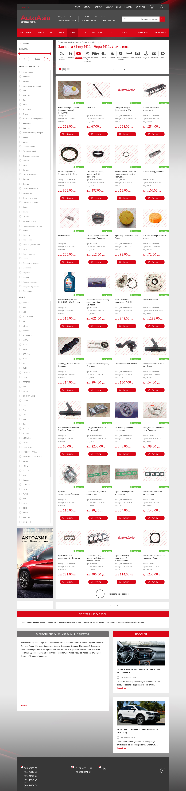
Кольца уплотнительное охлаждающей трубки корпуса (125, 174)
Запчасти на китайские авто (68, 42)
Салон (112, 55)
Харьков (78, 657)
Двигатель (79, 55)
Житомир (39, 650)
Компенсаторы (64, 235)
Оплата (87, 7)
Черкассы (25, 660)
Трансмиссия (129, 55)
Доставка (97, 7)
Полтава (41, 657)
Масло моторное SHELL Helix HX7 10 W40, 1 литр (69, 300)
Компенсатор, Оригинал (153, 171)
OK (47, 59)
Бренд (22, 299)
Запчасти (85, 42)
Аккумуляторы (141, 32)
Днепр (31, 650)
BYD (51, 32)
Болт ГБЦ (91, 107)
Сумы (53, 657)
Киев (23, 653)
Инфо (118, 7)
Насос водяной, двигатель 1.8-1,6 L (124, 300)
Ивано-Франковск (62, 650)
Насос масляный (150, 299)
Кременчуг (30, 653)
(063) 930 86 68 (30, 776)
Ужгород (70, 657)
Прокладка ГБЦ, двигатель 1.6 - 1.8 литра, (69, 558)
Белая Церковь (88, 647)
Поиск (162, 19)
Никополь (25, 657)
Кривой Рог (40, 653)
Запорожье (48, 650)
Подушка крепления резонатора (124, 428)
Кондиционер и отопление (87, 57)
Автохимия (160, 32)
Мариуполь (75, 653)
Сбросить (25, 43)
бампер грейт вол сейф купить (130, 626)
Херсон (86, 657)
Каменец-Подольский (80, 650)
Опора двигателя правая (126, 363)
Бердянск (100, 647)
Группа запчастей (27, 66)
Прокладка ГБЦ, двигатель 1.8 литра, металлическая (96, 558)
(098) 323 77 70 (64, 16)
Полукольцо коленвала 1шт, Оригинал (153, 428)
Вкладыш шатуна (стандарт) (151, 108)
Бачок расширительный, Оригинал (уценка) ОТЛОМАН (68, 110)
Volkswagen (26, 32)
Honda (41, 32)
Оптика (104, 55)
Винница (24, 650)
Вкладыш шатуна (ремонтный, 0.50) (123, 108)
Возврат (109, 7)
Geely (83, 32)
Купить (70, 134)
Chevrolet (122, 32)
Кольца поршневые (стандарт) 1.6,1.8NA (67, 172)
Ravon (61, 32)
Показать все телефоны (67, 21)
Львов (66, 653)
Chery (72, 32)
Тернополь (61, 657)
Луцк (61, 653)
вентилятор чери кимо (58, 626)
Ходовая (146, 55)
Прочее (162, 55)
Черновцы (42, 660)
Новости (128, 7)
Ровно (48, 657)
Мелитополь (85, 653)
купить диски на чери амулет (33, 626)
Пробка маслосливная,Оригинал (68, 492)
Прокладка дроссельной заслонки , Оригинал (154, 556)
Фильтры (137, 55)
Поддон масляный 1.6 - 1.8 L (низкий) (97, 428)
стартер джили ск (96, 626)
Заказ (77, 7)
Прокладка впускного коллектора (96, 492)
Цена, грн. (23, 49)
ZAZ (110, 32)
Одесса (33, 657)
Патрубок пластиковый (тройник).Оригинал (68, 428)
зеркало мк (110, 626)
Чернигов (33, 660)
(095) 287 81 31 (30, 780)
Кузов (95, 55)
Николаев (96, 653)
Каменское (95, 650)
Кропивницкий (52, 653)
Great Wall (97, 32)
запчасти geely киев (78, 626)
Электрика (154, 55)
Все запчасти (62, 56)
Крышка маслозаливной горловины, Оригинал (97, 236)
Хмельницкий (95, 657)
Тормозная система (121, 56)
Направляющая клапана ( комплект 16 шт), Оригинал (98, 302)
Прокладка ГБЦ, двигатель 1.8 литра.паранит (122, 558)
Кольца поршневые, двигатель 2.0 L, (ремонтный (95, 174)
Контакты (140, 7)
